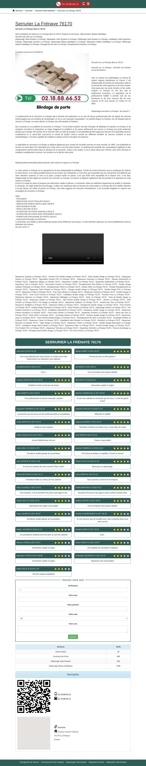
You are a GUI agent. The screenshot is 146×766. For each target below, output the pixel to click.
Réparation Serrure (96, 762)
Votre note (73, 614)
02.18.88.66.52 (67, 4)
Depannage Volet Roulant (76, 762)
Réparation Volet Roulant (116, 762)
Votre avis (73, 624)
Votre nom (73, 595)
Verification (73, 586)
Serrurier (60, 727)
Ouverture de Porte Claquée (52, 762)
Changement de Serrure (29, 762)
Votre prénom (73, 605)
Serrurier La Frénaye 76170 (73, 248)
